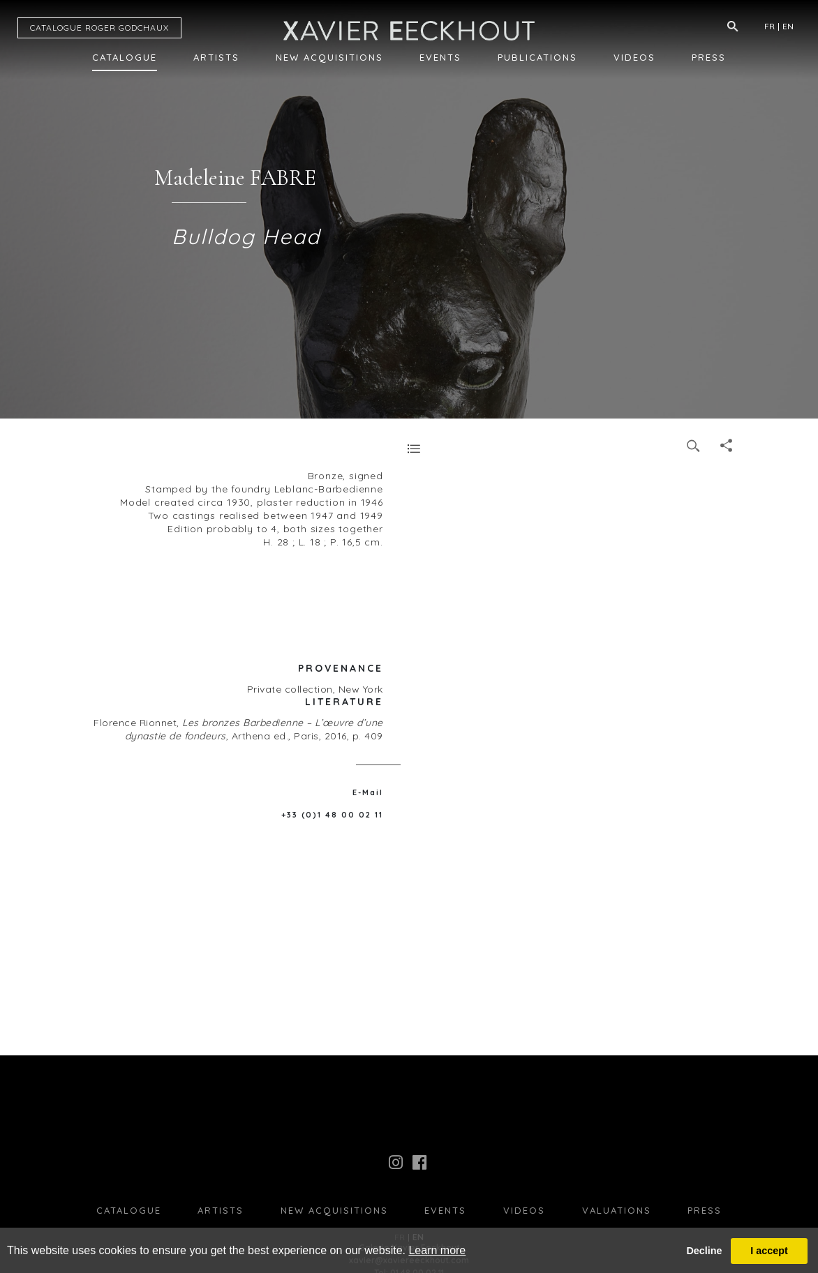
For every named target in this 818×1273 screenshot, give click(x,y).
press (704, 1210)
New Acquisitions (329, 57)
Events (440, 57)
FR (769, 26)
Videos (634, 57)
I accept (769, 1250)
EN (788, 26)
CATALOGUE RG (99, 27)
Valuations (616, 1210)
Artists (216, 57)
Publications (537, 57)
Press (709, 57)
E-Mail (367, 792)
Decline (704, 1250)
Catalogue (124, 57)
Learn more (437, 1250)
